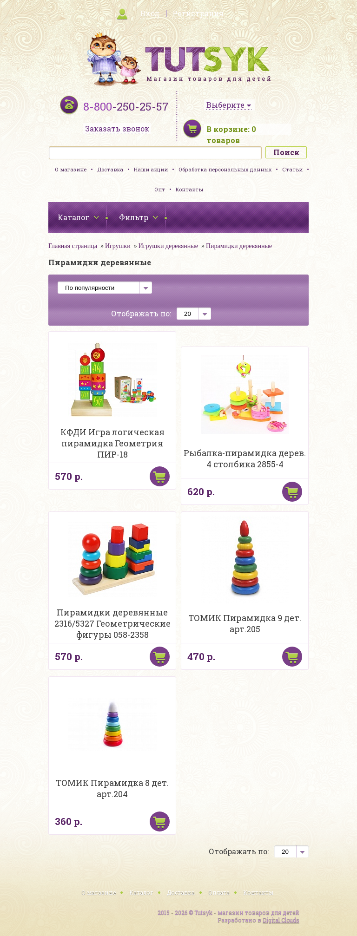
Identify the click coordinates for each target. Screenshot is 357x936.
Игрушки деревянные (168, 245)
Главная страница (72, 245)
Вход (149, 13)
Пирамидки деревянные (239, 245)
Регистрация (198, 13)
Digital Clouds (281, 919)
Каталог (141, 892)
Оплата (219, 892)
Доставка (110, 169)
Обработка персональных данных (224, 169)
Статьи (292, 169)
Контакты (189, 189)
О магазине (70, 169)
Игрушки (118, 245)
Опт (159, 189)
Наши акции (151, 169)
